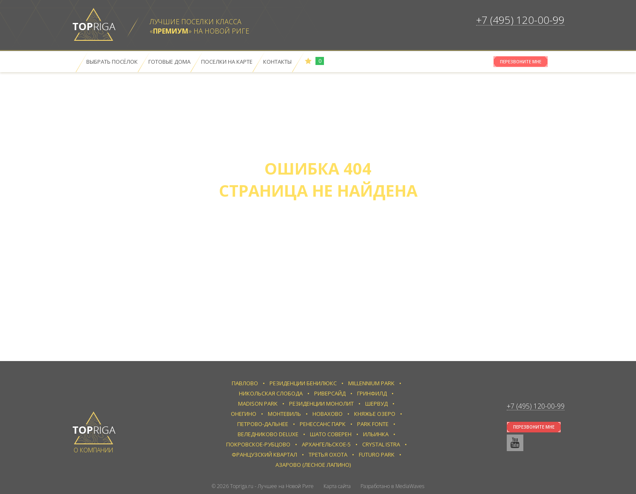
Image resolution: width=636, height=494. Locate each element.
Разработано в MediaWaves (392, 486)
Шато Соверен (331, 434)
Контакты (277, 61)
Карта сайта (337, 486)
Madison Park (258, 403)
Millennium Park (371, 383)
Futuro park (377, 454)
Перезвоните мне (520, 62)
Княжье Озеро (374, 414)
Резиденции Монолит (321, 403)
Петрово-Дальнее (262, 424)
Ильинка (376, 434)
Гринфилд (372, 393)
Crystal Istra (381, 444)
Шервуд (376, 403)
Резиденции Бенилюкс (303, 383)
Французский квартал (264, 454)
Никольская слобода (271, 393)
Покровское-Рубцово (258, 444)
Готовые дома (169, 61)
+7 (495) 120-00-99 (520, 20)
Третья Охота (328, 454)
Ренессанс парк (323, 424)
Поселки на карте (227, 61)
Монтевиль (284, 414)
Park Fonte (373, 424)
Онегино (243, 414)
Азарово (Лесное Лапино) (313, 465)
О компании (93, 450)
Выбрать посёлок (112, 61)
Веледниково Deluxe (268, 434)
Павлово (245, 383)
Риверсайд (330, 393)
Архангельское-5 (326, 444)
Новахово (327, 414)
